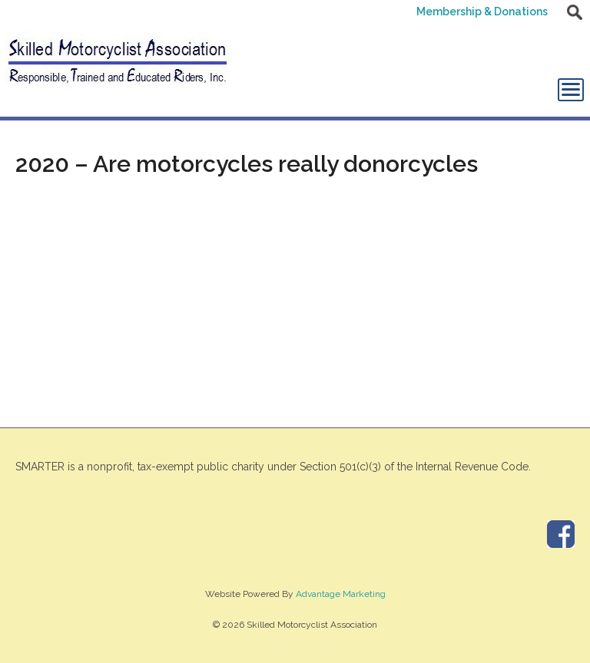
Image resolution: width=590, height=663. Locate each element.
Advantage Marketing (341, 594)
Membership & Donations (482, 11)
